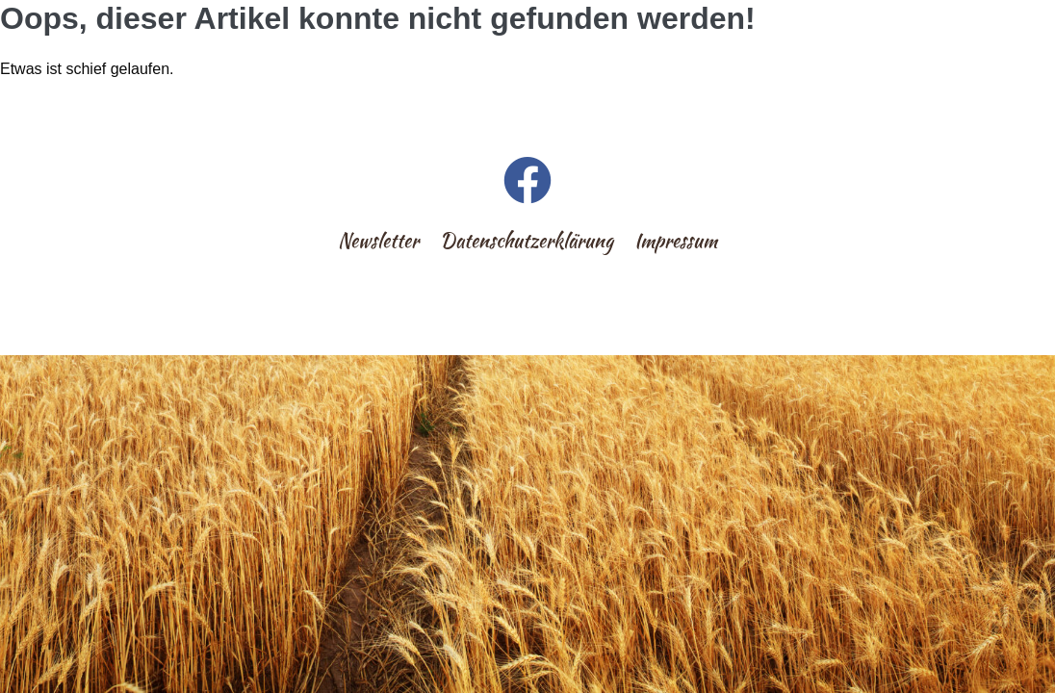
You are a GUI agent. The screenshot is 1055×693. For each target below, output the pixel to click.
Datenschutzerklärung (526, 240)
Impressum (675, 240)
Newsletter (378, 240)
